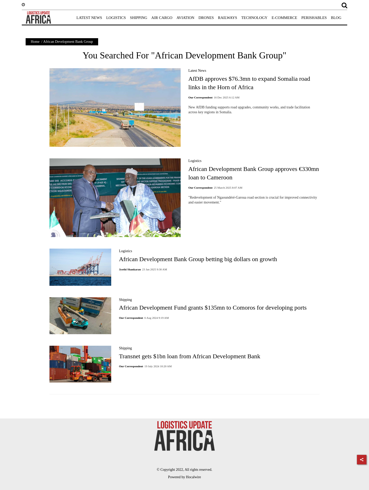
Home (35, 42)
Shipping (125, 300)
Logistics (194, 161)
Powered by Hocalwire (184, 477)
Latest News (197, 71)
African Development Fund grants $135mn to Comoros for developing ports (213, 307)
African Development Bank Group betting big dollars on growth (198, 259)
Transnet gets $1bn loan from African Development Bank (189, 356)
